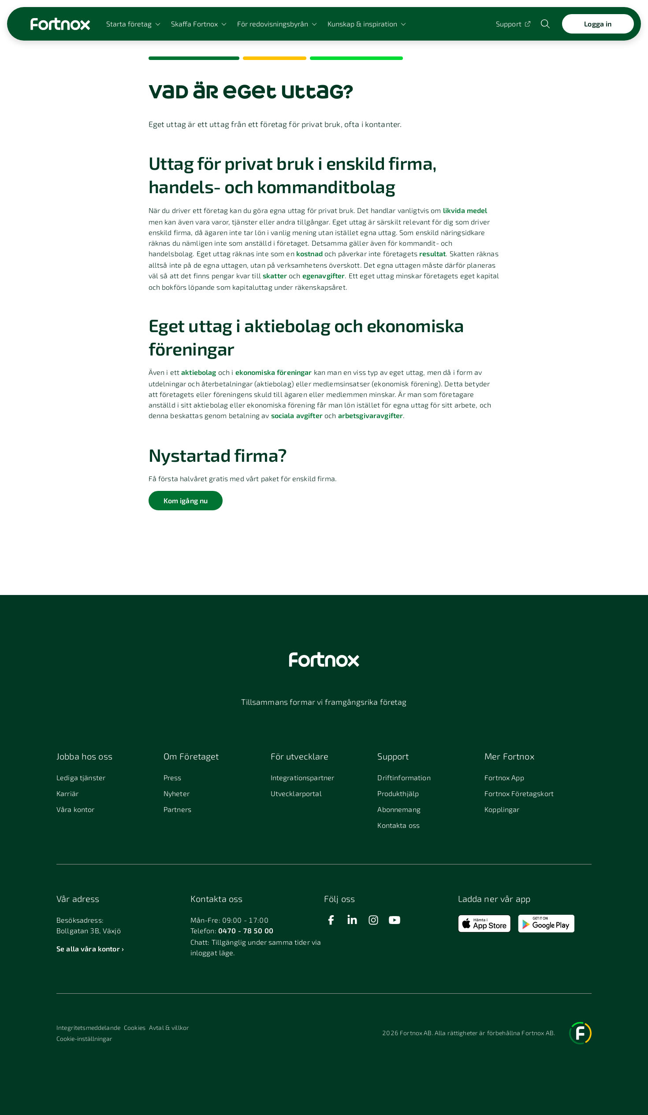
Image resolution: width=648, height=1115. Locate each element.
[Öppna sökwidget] (546, 24)
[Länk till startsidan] (60, 23)
